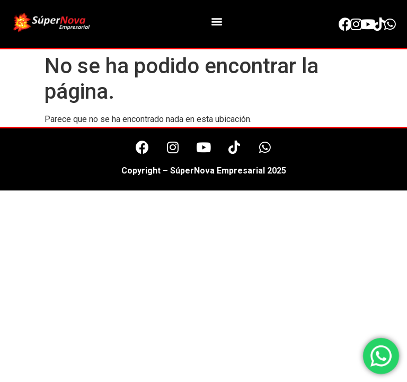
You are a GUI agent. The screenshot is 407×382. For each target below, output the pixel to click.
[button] (216, 21)
